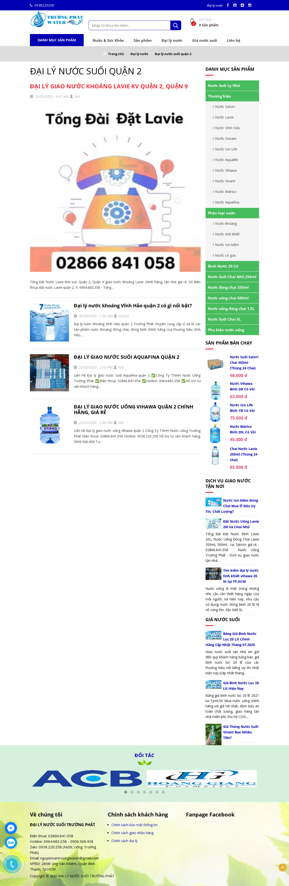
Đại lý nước (215, 5)
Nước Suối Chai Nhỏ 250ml (232, 276)
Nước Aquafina (226, 202)
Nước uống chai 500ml (228, 297)
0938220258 (42, 5)
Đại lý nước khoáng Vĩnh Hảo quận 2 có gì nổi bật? (133, 305)
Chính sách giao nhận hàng (132, 832)
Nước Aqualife (225, 159)
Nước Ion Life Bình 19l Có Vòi (242, 408)
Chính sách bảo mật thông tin (134, 825)
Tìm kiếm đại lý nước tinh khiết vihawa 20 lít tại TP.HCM (241, 576)
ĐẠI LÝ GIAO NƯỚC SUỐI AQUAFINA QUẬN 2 (126, 357)
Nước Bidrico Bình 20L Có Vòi (243, 429)
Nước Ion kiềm (226, 244)
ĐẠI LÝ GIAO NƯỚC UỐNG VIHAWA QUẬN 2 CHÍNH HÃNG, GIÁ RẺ (133, 409)
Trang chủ (116, 54)
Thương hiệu (219, 96)
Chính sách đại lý (124, 840)
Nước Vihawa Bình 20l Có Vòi (242, 386)
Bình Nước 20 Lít (223, 266)
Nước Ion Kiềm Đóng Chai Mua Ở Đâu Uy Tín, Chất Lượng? (232, 506)
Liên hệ (233, 40)
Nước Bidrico (224, 191)
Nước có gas (224, 255)
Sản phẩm (143, 40)
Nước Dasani (224, 138)
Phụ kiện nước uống (226, 329)
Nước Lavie (223, 117)
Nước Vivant (224, 180)
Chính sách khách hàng (138, 814)
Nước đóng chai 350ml (228, 287)
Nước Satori (224, 106)
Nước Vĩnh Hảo (226, 127)
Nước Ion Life (225, 149)
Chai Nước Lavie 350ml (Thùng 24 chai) (243, 454)
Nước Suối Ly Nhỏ (224, 85)
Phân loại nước (221, 213)
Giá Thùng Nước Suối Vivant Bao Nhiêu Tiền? (240, 732)
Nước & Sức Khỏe (108, 40)
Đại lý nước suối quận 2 (173, 54)
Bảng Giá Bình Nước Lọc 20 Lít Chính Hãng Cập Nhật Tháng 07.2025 (231, 639)
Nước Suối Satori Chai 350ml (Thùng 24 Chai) (244, 362)
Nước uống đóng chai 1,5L (231, 308)
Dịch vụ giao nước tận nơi (228, 483)
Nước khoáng (225, 223)
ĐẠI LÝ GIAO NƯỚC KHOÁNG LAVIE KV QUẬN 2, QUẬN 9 (109, 86)
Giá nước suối (204, 40)
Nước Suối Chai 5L (224, 319)
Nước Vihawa (225, 170)
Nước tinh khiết (226, 234)
